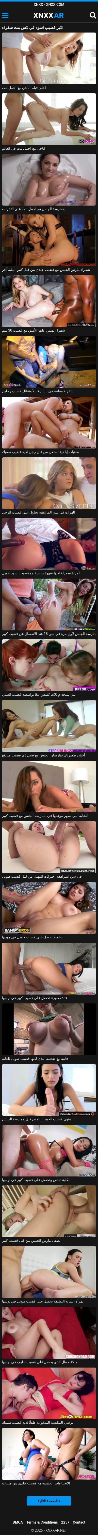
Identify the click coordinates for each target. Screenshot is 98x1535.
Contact (79, 1522)
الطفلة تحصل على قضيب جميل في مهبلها (32, 937)
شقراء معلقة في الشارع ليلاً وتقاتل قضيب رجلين (37, 391)
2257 (65, 1522)
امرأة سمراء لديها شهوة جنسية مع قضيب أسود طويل (41, 573)
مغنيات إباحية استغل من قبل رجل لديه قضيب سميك (40, 452)
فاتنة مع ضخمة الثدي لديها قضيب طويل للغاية (35, 1059)
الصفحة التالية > (49, 1501)
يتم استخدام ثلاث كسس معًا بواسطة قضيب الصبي (39, 694)
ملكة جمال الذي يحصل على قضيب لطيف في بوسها (40, 1362)
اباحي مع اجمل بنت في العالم (23, 148)
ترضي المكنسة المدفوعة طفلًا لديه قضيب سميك (37, 1422)
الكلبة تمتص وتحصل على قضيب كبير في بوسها (36, 1180)
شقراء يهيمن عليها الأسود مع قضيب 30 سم (33, 330)
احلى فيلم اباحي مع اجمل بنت (24, 88)
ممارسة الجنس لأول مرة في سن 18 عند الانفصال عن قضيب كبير (49, 634)
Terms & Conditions (42, 1522)
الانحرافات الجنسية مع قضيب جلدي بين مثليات (36, 1483)
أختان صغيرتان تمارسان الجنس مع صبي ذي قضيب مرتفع (43, 755)
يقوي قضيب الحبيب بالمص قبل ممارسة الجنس (36, 1119)
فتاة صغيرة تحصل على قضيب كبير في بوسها (34, 998)
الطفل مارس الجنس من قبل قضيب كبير (31, 1240)
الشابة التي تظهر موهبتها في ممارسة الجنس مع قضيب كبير (45, 816)
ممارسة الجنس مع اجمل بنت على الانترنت (33, 209)
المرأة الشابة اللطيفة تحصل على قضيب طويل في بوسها (43, 1301)
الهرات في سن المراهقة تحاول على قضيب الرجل (38, 512)
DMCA (18, 1522)
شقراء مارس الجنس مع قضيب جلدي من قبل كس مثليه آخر (46, 270)
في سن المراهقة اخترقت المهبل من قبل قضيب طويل (42, 876)
